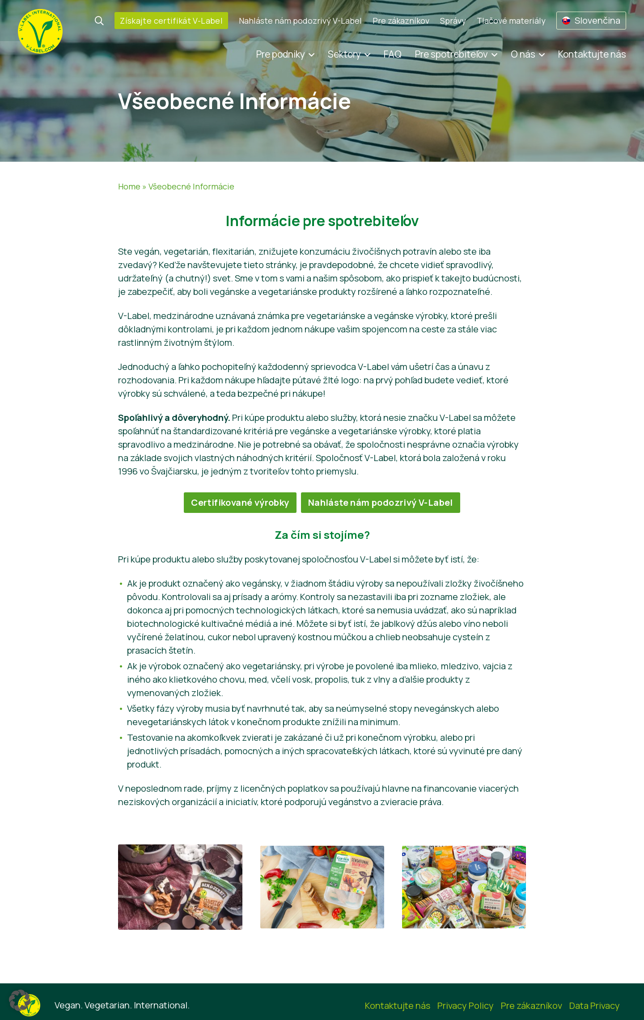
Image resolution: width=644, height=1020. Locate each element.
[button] (19, 1000)
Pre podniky (280, 54)
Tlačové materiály (511, 20)
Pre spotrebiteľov (451, 54)
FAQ (393, 54)
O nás (523, 54)
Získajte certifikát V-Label (171, 20)
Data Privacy (594, 1005)
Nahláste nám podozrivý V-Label (300, 20)
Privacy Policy (465, 1005)
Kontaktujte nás (592, 54)
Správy (453, 20)
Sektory (344, 54)
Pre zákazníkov (401, 20)
